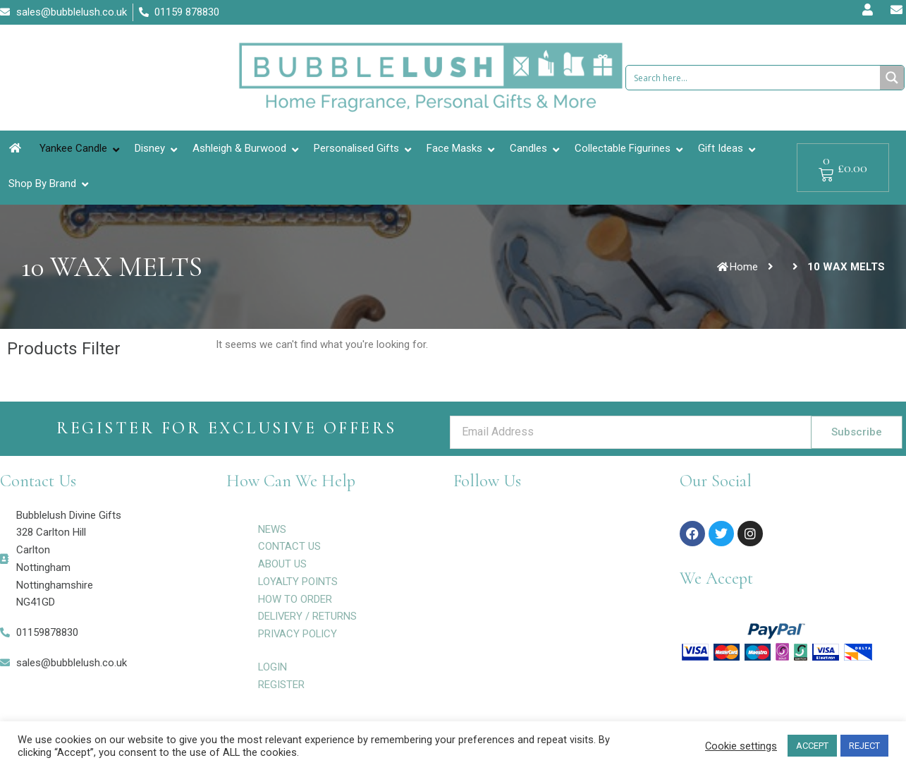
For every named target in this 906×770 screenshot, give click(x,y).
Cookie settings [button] (741, 746)
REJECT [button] (864, 745)
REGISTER (281, 684)
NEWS (272, 529)
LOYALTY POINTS (298, 581)
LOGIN (273, 667)
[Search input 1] (754, 77)
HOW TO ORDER (295, 599)
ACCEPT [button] (812, 745)
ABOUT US (282, 564)
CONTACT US (289, 546)
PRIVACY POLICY (298, 633)
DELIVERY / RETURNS (308, 616)
